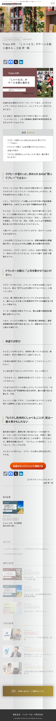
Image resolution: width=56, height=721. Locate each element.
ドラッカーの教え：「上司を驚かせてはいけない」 (26, 146)
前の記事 (7, 497)
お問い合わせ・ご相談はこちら (31, 691)
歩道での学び (12, 150)
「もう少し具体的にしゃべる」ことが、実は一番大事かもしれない (28, 155)
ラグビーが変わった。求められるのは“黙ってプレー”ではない (26, 141)
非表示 (30, 132)
